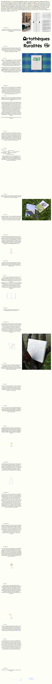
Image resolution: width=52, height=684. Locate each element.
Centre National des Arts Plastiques (15, 67)
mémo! (18, 243)
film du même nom (9, 641)
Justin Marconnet (4, 159)
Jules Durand (14, 29)
